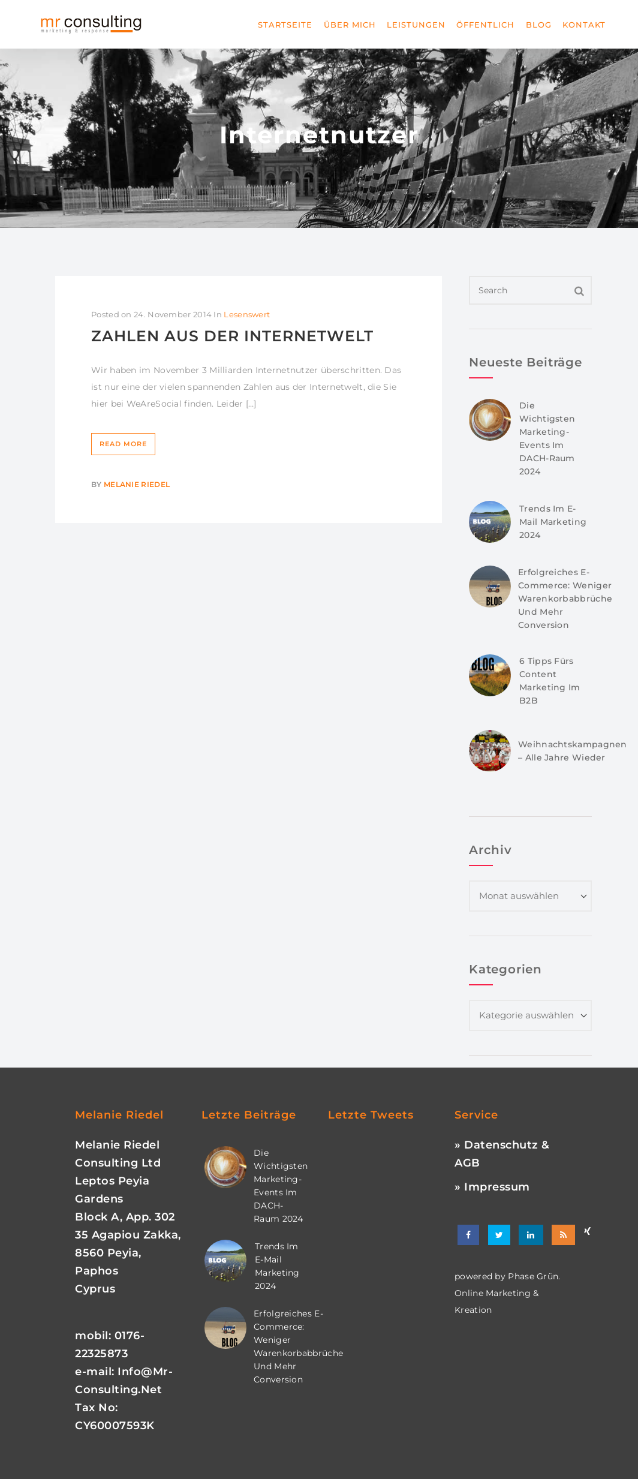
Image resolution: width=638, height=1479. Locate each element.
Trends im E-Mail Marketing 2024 (552, 521)
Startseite (285, 24)
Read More (123, 444)
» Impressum (492, 1187)
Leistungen (416, 24)
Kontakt (584, 24)
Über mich (350, 24)
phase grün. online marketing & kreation (508, 1293)
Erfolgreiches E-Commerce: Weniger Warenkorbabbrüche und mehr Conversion (565, 598)
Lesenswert (247, 314)
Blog (539, 24)
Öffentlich (485, 24)
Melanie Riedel (137, 484)
